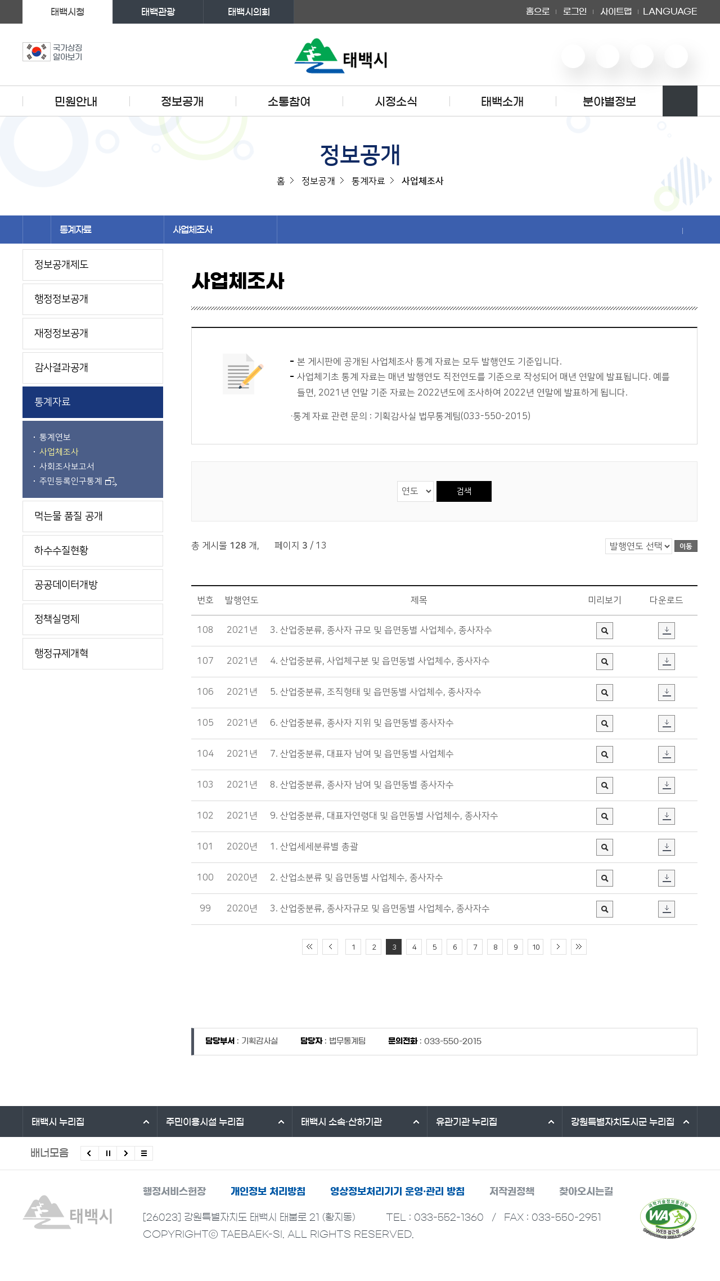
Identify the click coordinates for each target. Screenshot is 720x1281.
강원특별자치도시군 (622, 1121)
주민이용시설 (205, 1121)
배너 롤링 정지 (107, 1153)
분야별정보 (609, 101)
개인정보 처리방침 (268, 1191)
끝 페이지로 (579, 947)
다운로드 (666, 777)
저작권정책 (511, 1191)
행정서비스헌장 (174, 1191)
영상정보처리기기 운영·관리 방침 (397, 1191)
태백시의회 (249, 11)
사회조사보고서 (66, 466)
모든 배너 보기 (143, 1153)
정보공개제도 (61, 265)
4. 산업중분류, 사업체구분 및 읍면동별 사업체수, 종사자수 (380, 661)
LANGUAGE (670, 12)
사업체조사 (220, 229)
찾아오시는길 (586, 1191)
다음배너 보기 (125, 1153)
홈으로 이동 (37, 229)
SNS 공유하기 (675, 230)
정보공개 (182, 101)
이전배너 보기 (89, 1153)
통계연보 (55, 437)
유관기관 (466, 1121)
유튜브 (573, 56)
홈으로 (538, 11)
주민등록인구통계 (78, 482)
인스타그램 (642, 56)
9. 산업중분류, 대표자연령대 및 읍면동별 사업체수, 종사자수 (384, 816)
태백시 (58, 1121)
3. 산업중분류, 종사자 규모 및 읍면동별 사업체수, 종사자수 (381, 630)
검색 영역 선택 (397, 480)
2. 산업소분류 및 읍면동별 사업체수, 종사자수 (356, 878)
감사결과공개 (61, 368)
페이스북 (676, 56)
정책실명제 (56, 619)
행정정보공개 (61, 299)
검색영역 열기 (680, 101)
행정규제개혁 (61, 653)
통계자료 (107, 229)
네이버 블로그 (607, 56)
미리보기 (605, 777)
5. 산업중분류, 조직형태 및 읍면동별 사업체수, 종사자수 (376, 692)
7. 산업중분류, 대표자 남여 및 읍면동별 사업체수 (362, 754)
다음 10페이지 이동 (558, 947)
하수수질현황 (61, 550)
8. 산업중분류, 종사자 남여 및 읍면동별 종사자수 (362, 785)
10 (535, 947)
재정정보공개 (61, 333)
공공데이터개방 (65, 585)
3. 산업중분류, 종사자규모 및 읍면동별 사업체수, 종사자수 (380, 909)
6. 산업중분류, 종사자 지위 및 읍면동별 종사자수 (362, 723)
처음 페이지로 (310, 947)
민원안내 (76, 101)
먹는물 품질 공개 (68, 516)
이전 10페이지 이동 (330, 947)
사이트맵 (616, 11)
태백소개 (502, 101)
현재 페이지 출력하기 (690, 230)
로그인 (575, 11)
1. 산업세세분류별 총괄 (314, 847)
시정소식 (396, 101)
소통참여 (289, 101)
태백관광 (158, 11)
